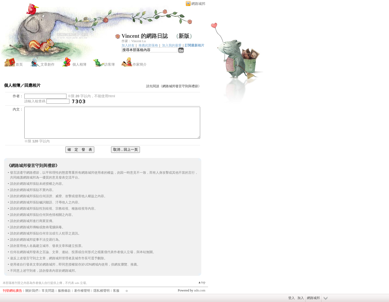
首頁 (19, 64)
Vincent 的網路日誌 (145, 36)
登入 (291, 298)
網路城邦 (198, 4)
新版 (184, 36)
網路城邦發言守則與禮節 (180, 86)
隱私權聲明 (101, 291)
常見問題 (48, 291)
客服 (116, 291)
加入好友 (128, 45)
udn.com (199, 290)
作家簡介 (140, 64)
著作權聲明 (82, 291)
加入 (300, 298)
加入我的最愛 (172, 45)
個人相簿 (79, 64)
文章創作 (48, 64)
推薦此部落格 (148, 45)
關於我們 (31, 291)
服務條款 (64, 291)
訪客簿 (109, 64)
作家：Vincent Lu (134, 41)
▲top (201, 282)
